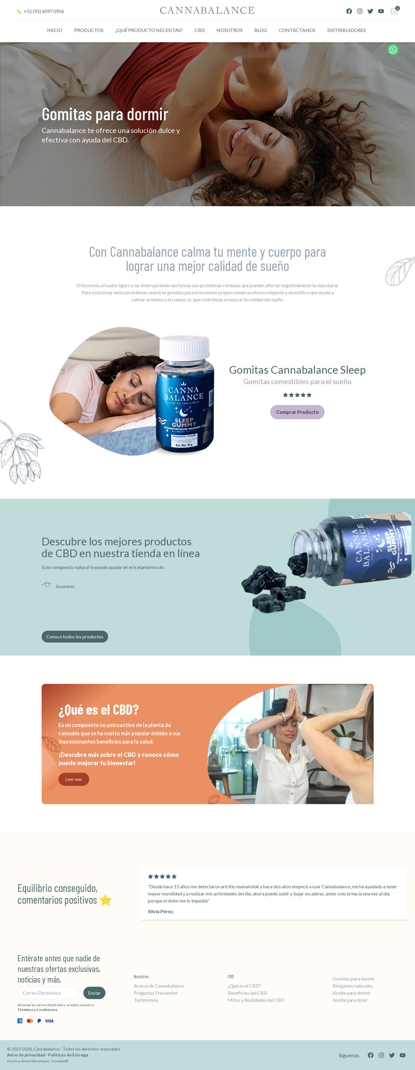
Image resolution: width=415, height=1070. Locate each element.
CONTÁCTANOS (297, 30)
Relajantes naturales (353, 985)
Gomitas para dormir (354, 978)
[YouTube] (381, 11)
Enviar (94, 993)
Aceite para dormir (352, 993)
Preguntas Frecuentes (156, 993)
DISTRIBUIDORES (346, 30)
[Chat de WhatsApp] (393, 49)
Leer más (74, 779)
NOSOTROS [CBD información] (230, 30)
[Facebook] (349, 11)
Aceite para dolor (350, 1000)
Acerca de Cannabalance (159, 985)
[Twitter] (370, 11)
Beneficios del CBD (247, 993)
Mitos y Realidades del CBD (256, 1000)
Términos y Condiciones (37, 1009)
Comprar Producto (297, 412)
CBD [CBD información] (200, 30)
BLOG (260, 30)
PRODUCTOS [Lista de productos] (88, 30)
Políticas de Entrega (68, 1054)
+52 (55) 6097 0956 (44, 11)
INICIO (54, 30)
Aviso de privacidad (26, 1054)
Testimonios (146, 1000)
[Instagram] (359, 11)
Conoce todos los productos (74, 636)
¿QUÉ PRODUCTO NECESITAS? (149, 30)
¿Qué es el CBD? (244, 985)
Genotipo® (59, 1061)
